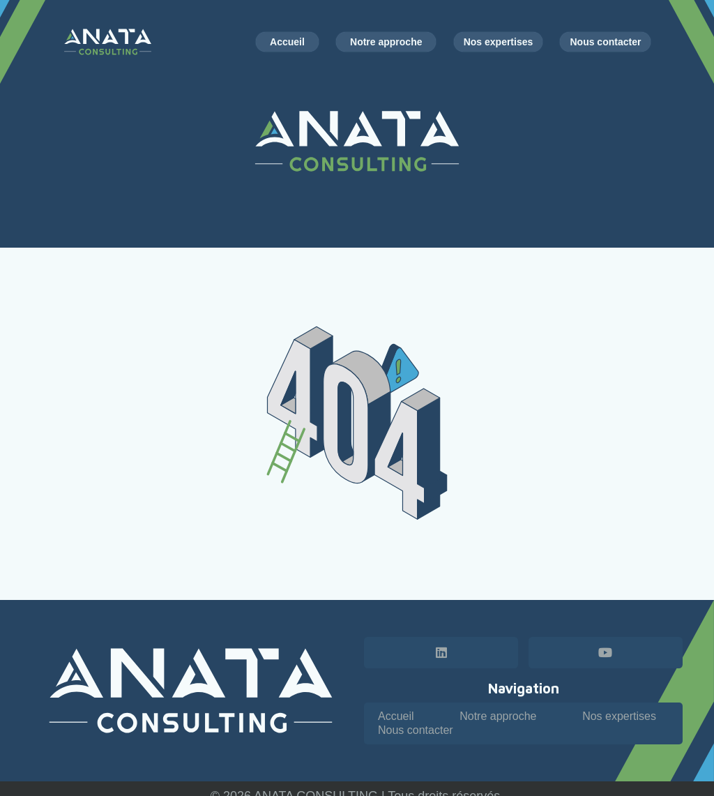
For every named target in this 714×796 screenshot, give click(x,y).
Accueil (396, 716)
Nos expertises (619, 716)
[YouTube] (606, 652)
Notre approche (497, 716)
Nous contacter (415, 730)
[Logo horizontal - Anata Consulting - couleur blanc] (108, 42)
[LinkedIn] (441, 652)
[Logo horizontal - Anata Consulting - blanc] (190, 690)
